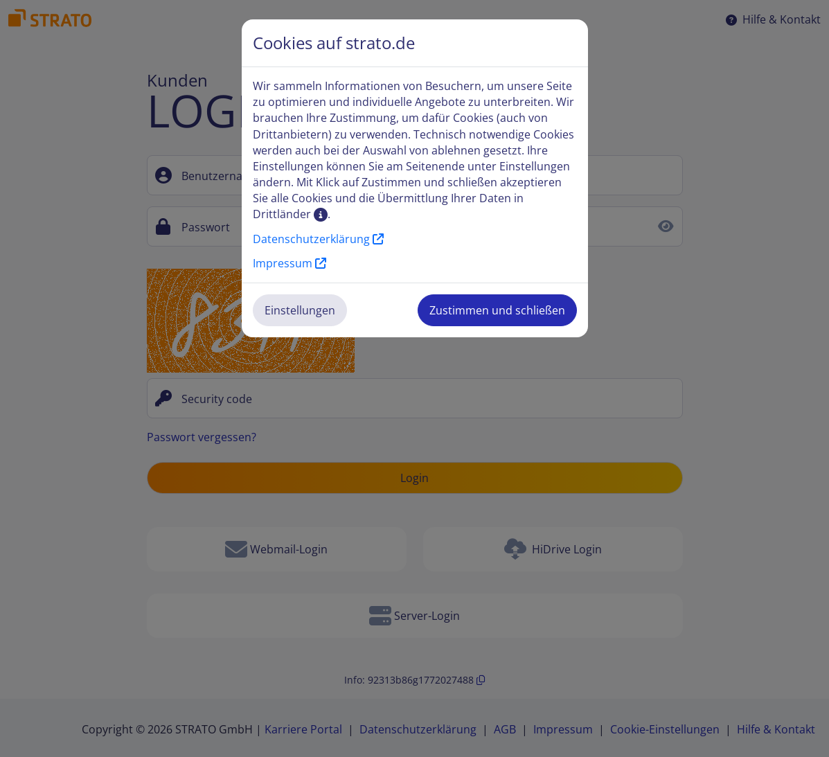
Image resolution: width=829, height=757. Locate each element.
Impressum (289, 263)
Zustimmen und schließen (497, 310)
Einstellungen (300, 310)
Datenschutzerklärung (318, 239)
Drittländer (290, 214)
